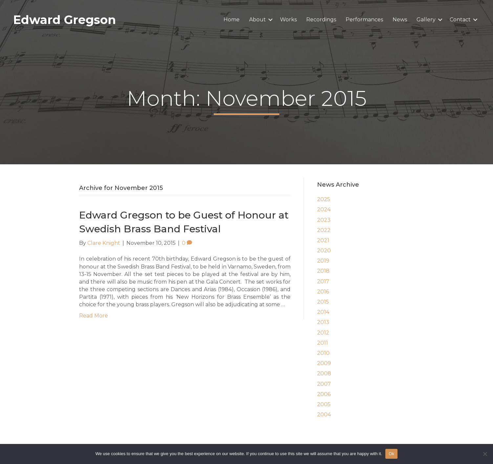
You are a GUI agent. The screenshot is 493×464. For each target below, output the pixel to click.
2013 (323, 322)
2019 (323, 261)
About (257, 19)
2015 (323, 302)
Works (288, 19)
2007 (324, 384)
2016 (323, 292)
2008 (324, 373)
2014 (323, 312)
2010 (323, 353)
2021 (323, 240)
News (400, 19)
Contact (460, 19)
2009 (324, 363)
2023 (324, 220)
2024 (324, 209)
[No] (485, 454)
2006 (324, 394)
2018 (323, 271)
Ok (391, 453)
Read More (93, 316)
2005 (324, 404)
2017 (323, 281)
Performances (364, 19)
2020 (324, 250)
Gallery (426, 19)
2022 (324, 230)
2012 (323, 333)
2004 (324, 414)
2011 (322, 343)
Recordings (321, 19)
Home (232, 19)
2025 (323, 199)
